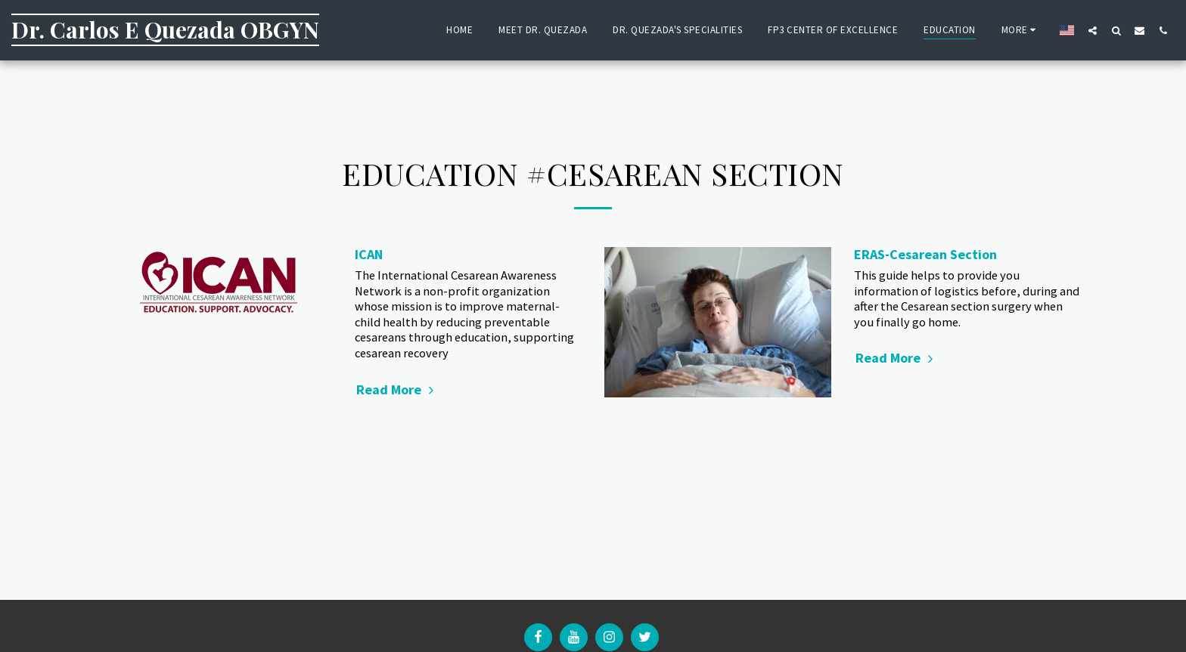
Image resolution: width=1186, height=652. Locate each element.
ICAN (369, 254)
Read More (397, 389)
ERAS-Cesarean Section (925, 254)
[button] (1093, 30)
